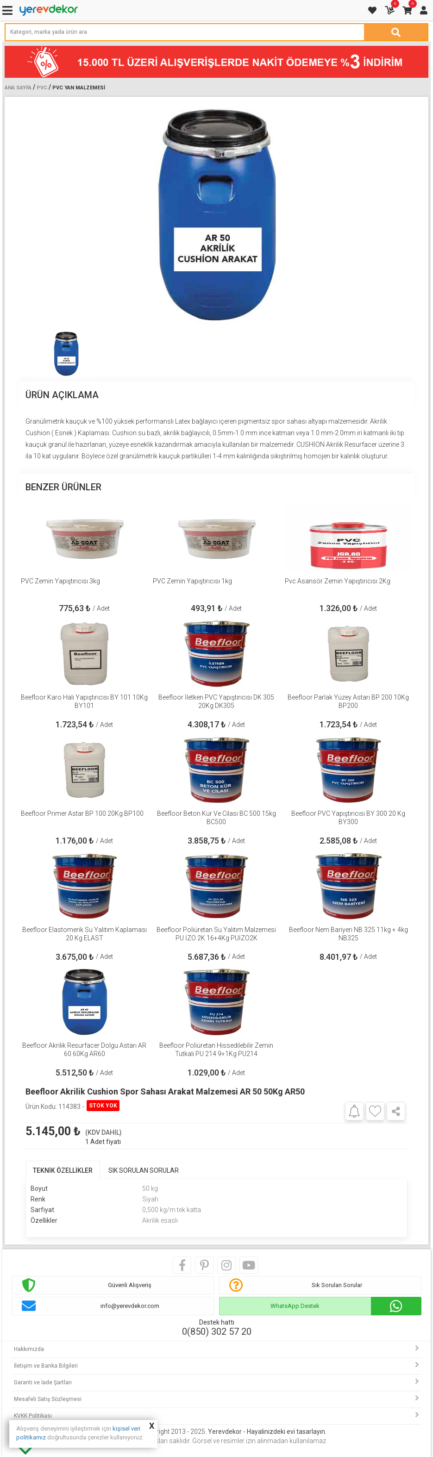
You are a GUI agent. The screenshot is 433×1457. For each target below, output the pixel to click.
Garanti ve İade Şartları (43, 1382)
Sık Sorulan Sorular (337, 1285)
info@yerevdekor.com (129, 1305)
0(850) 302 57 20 (216, 1331)
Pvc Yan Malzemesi (78, 88)
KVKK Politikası (33, 1416)
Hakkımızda (29, 1349)
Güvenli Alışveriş (129, 1285)
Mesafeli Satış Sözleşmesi (48, 1399)
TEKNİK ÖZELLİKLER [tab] (63, 1170)
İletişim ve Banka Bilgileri (46, 1366)
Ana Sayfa (18, 88)
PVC (42, 88)
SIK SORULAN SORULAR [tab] (143, 1170)
